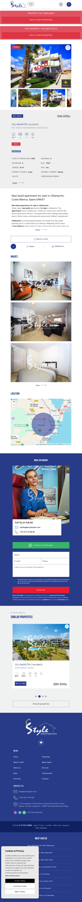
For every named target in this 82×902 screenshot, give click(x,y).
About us (17, 768)
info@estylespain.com (28, 792)
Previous (13, 66)
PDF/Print (58, 246)
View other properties (41, 20)
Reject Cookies (20, 892)
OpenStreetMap (52, 444)
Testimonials (47, 773)
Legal (35, 825)
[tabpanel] (41, 656)
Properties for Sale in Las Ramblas (41, 895)
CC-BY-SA (67, 444)
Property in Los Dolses (41, 874)
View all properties (41, 704)
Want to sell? (19, 762)
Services (45, 768)
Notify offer (41, 239)
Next (69, 66)
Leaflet (37, 444)
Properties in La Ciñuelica (41, 888)
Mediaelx (43, 828)
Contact (45, 779)
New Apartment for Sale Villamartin (41, 845)
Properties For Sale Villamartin (41, 853)
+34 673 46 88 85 (25, 532)
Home (16, 757)
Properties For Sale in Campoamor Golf (41, 867)
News (16, 773)
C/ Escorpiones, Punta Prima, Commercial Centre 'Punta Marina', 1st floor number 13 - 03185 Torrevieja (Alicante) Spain (43, 805)
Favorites (17, 779)
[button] (41, 385)
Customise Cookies (20, 886)
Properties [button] (46, 757)
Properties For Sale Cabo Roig (41, 860)
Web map (57, 825)
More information (12, 876)
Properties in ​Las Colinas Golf (41, 881)
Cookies (48, 825)
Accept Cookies (20, 881)
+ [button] (14, 402)
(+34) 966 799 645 (26, 797)
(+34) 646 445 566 (34, 812)
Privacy (41, 825)
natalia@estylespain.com (27, 527)
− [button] (14, 405)
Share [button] (30, 246)
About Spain (46, 762)
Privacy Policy (24, 581)
